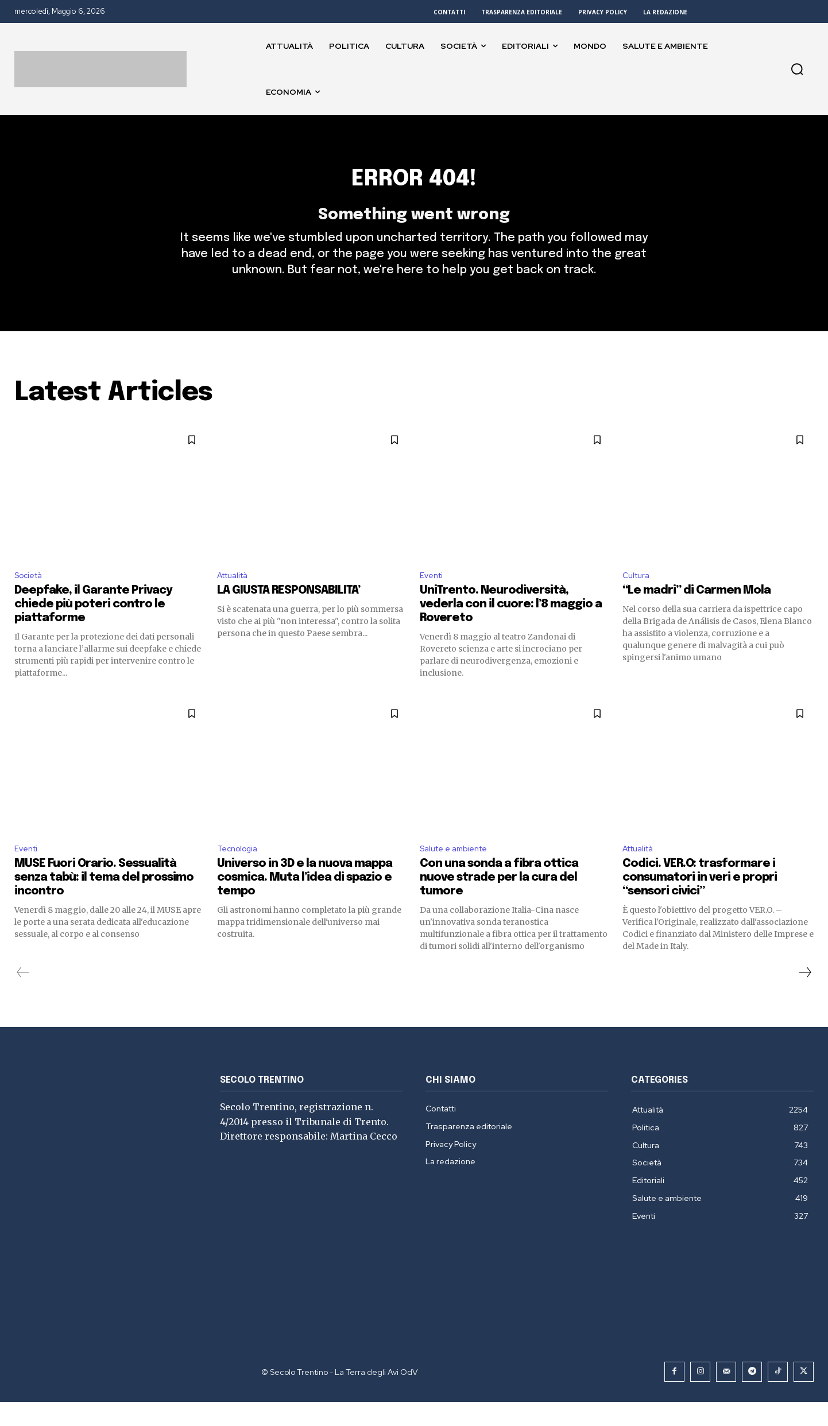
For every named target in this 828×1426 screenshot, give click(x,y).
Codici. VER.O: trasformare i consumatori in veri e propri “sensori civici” (699, 901)
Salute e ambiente (459, 872)
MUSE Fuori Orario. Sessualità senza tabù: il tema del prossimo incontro (104, 901)
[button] (797, 69)
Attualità (236, 596)
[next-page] (804, 996)
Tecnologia (240, 872)
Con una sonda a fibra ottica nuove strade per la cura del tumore (499, 901)
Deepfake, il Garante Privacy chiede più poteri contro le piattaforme (93, 626)
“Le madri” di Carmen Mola (696, 612)
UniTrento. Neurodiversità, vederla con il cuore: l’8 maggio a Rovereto (511, 626)
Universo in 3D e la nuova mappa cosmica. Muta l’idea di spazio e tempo (304, 901)
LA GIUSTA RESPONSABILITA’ (288, 612)
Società (31, 596)
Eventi (433, 596)
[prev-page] (23, 996)
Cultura (637, 596)
